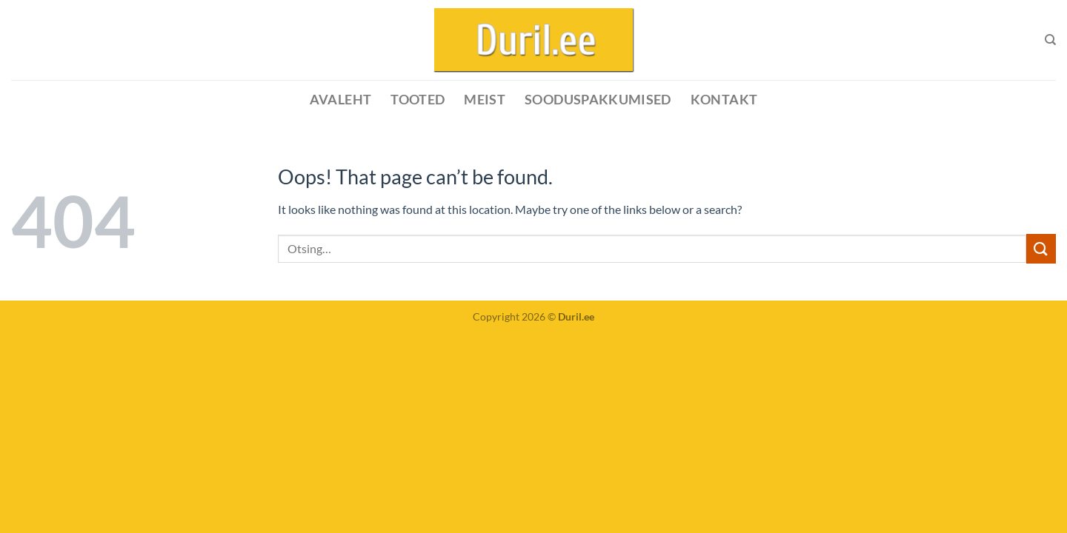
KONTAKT (724, 99)
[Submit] (1041, 248)
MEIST (484, 99)
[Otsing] (1050, 40)
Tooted (417, 99)
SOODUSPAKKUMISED (598, 99)
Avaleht (340, 99)
